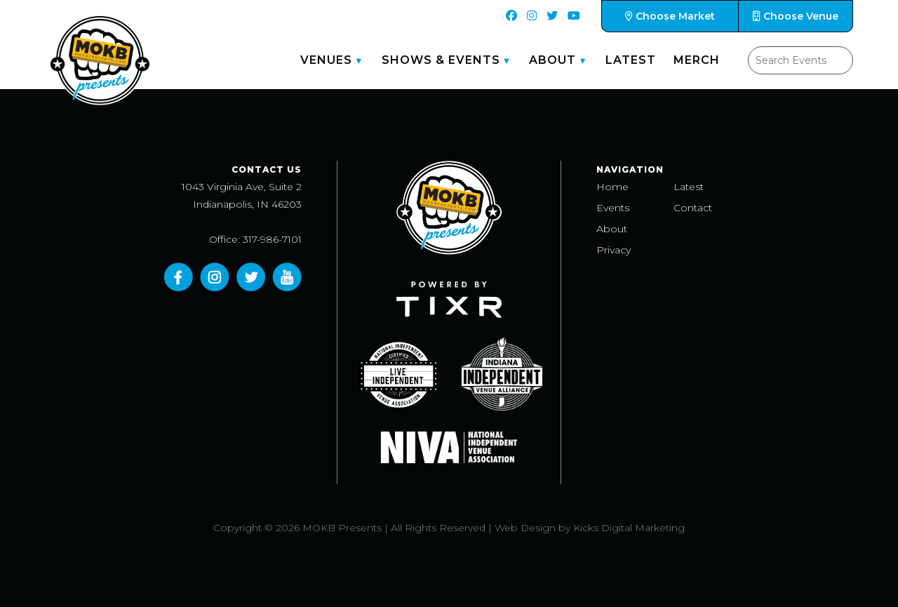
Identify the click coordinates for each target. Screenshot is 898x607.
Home (612, 186)
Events (612, 207)
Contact (693, 207)
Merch (697, 60)
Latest (630, 60)
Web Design (525, 527)
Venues (326, 60)
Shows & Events (441, 60)
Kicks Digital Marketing (629, 527)
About (552, 60)
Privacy (613, 250)
